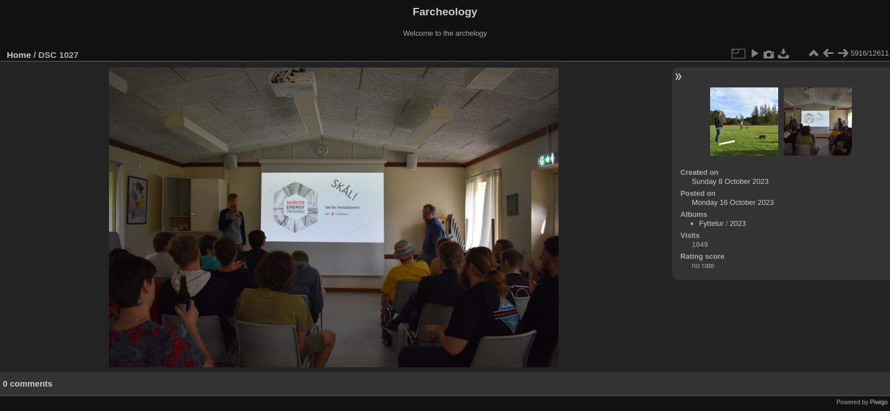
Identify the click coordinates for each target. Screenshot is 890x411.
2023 (738, 223)
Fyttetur (711, 223)
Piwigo (879, 402)
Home (19, 55)
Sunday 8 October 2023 (730, 181)
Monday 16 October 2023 (733, 202)
